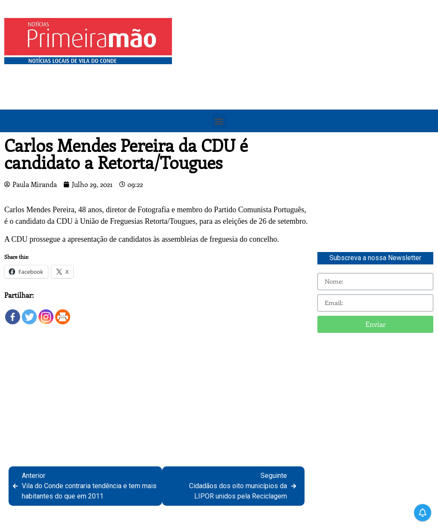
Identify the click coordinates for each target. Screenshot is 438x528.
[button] (219, 121)
